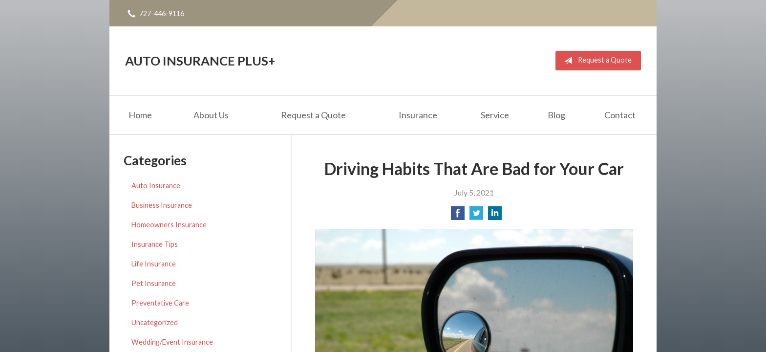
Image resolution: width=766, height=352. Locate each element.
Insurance (418, 115)
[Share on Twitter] (476, 215)
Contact (620, 115)
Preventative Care (160, 303)
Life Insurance (153, 264)
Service (495, 115)
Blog (556, 115)
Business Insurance (161, 205)
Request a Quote (596, 60)
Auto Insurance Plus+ (200, 60)
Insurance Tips (154, 244)
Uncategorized (154, 322)
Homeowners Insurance (169, 224)
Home (140, 115)
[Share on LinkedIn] (495, 215)
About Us (211, 115)
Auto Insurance (155, 185)
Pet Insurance (153, 283)
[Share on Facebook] (458, 215)
